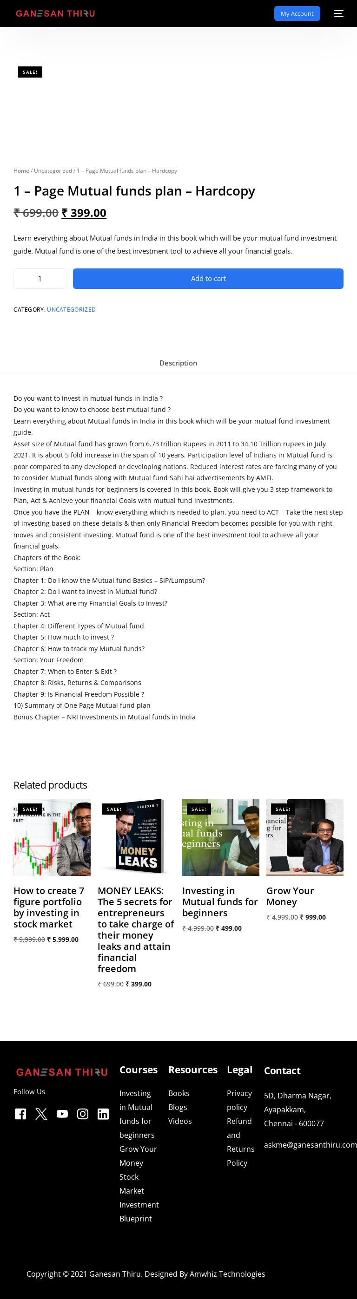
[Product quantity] (39, 278)
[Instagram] (83, 1112)
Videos (180, 1121)
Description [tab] (178, 362)
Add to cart (208, 278)
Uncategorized (53, 171)
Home (21, 171)
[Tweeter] (41, 1112)
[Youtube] (62, 1112)
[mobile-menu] (337, 13)
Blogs (177, 1107)
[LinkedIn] (103, 1112)
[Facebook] (20, 1112)
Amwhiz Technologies (227, 1274)
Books (179, 1093)
